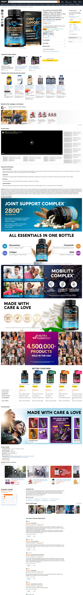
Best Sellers (20, 4)
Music (63, 4)
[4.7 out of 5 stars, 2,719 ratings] (18, 91)
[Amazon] (4, 1)
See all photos (78, 503)
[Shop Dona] (11, 108)
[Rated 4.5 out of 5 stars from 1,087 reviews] (63, 482)
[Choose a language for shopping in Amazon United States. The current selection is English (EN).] (62, 1)
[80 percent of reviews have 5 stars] (9, 494)
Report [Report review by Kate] (34, 536)
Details (76, 34)
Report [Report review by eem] (34, 578)
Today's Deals (28, 4)
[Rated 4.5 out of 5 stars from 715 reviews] (18, 481)
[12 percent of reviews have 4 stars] (9, 496)
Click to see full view (22, 47)
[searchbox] (34, 2)
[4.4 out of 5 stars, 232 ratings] (49, 91)
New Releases (48, 4)
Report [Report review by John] (34, 591)
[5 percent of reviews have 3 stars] (9, 498)
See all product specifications (48, 49)
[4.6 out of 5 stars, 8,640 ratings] (7, 90)
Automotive (77, 4)
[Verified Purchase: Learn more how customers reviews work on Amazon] (40, 525)
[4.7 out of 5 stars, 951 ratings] (59, 91)
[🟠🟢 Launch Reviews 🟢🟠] (10, 132)
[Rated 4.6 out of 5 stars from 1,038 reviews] (41, 482)
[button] (2, 4)
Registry (53, 4)
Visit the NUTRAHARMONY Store (49, 21)
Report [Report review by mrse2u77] (34, 565)
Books (24, 4)
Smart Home (58, 4)
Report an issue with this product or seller (51, 51)
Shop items (53, 30)
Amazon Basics (13, 4)
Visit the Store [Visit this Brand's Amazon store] (31, 442)
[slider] (30, 153)
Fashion (66, 4)
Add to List (70, 41)
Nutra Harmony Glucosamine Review (11, 133)
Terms (57, 30)
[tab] (42, 262)
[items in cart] (80, 1)
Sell (38, 4)
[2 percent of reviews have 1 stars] (9, 502)
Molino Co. (75, 25)
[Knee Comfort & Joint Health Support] (17, 107)
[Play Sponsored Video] (15, 472)
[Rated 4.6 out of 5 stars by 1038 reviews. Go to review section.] (32, 122)
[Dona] (3, 107)
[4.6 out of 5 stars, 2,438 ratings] (39, 91)
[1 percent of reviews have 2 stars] (9, 500)
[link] (21, 60)
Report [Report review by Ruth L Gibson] (34, 549)
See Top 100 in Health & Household (27, 456)
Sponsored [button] (80, 124)
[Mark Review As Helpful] (29, 536)
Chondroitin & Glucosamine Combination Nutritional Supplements (16, 457)
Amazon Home (71, 4)
